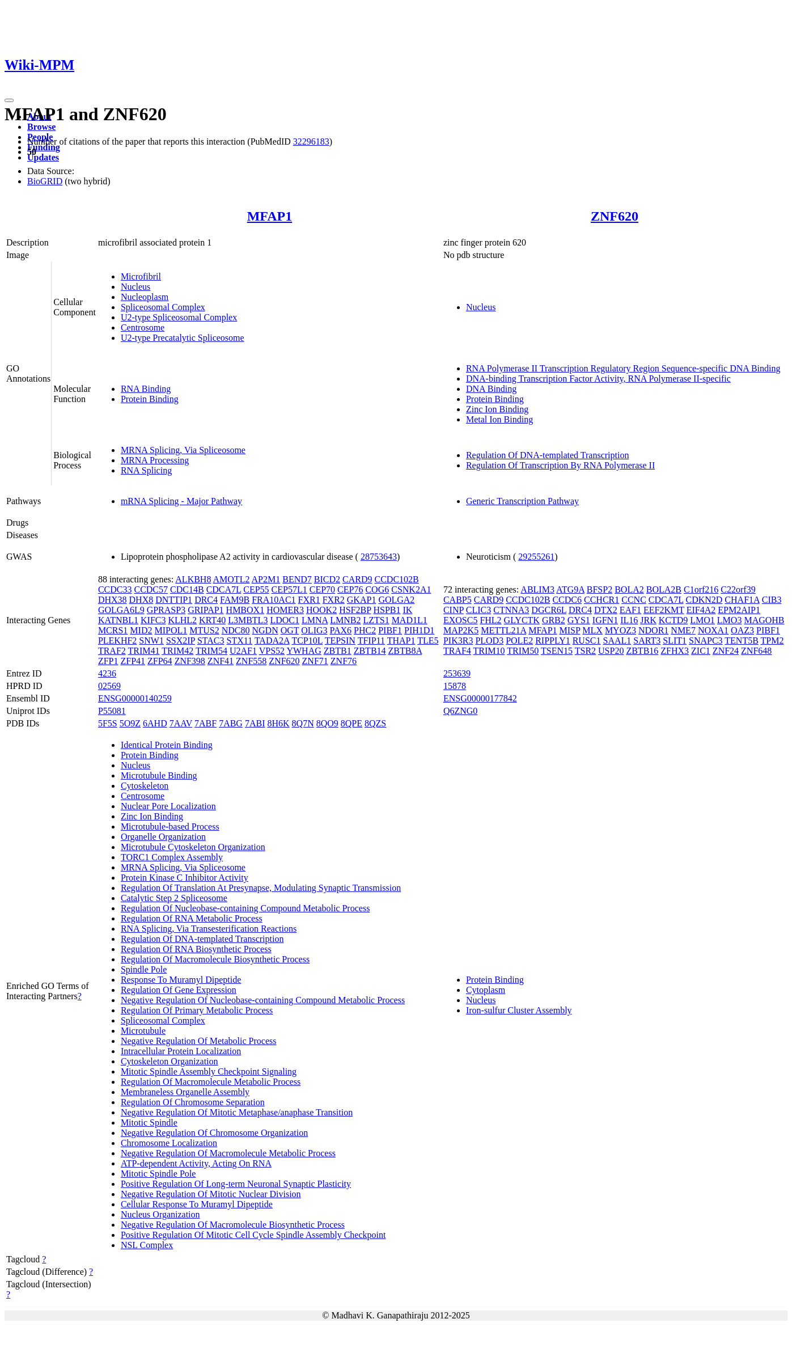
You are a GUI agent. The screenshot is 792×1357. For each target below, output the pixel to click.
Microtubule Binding (159, 775)
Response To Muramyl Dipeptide (181, 979)
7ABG (231, 723)
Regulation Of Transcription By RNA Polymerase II (560, 465)
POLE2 (519, 640)
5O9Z (130, 723)
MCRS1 (113, 630)
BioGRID (44, 181)
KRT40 (212, 620)
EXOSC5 (460, 620)
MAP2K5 (460, 630)
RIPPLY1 (552, 640)
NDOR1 (653, 630)
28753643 (379, 556)
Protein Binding (150, 399)
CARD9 (357, 579)
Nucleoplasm (144, 297)
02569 (109, 686)
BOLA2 (629, 589)
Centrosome (142, 327)
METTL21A (503, 630)
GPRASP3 (166, 610)
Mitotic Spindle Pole (158, 1173)
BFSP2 (599, 589)
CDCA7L (224, 589)
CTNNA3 (511, 610)
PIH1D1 (419, 630)
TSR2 (585, 651)
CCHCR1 (601, 599)
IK (408, 610)
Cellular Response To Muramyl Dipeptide (197, 1204)
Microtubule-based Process (170, 826)
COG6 (377, 589)
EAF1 (630, 610)
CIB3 (772, 599)
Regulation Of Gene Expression (178, 990)
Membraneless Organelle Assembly (185, 1092)
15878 (454, 686)
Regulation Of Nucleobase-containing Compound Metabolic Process (245, 908)
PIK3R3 (458, 640)
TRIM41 (144, 651)
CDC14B (187, 589)
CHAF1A (742, 599)
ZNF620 (614, 216)
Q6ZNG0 (460, 711)
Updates (43, 157)
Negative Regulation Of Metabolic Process (199, 1041)
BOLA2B (663, 589)
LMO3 (729, 620)
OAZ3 (742, 630)
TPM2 (772, 640)
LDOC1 (284, 620)
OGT (290, 630)
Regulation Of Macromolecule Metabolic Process (210, 1082)
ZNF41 (220, 661)
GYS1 (578, 620)
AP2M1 (266, 579)
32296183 (311, 141)
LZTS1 (376, 620)
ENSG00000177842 (480, 698)
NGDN (265, 630)
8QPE (351, 723)
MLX (592, 630)
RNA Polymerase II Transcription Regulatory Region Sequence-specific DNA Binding (623, 368)
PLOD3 (489, 640)
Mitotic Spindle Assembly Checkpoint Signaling (209, 1071)
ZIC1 (700, 651)
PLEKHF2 (117, 640)
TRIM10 (489, 651)
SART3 (646, 640)
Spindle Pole (144, 969)
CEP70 (322, 589)
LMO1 (702, 620)
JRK (648, 620)
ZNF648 (756, 651)
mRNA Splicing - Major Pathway (181, 501)
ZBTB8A (405, 651)
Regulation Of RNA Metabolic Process (191, 918)
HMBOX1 (245, 610)
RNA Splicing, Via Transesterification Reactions (209, 928)
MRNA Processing (155, 460)
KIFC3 (153, 620)
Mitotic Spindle (149, 1122)
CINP (453, 610)
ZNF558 (251, 661)
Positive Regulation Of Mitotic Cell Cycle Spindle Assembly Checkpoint (253, 1235)
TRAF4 (457, 651)
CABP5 (457, 599)
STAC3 (211, 640)
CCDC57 (151, 589)
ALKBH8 (193, 579)
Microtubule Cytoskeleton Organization (193, 847)
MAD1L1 (409, 620)
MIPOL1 (170, 630)
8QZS (375, 723)
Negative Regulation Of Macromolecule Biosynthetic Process (233, 1224)
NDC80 (236, 630)
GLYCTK (522, 620)
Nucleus (135, 286)
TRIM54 (211, 651)
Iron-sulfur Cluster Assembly (519, 1010)
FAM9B (234, 599)
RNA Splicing (146, 470)
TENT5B (742, 640)
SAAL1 (617, 640)
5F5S (107, 723)
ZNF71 (315, 661)
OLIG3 (314, 630)
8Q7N (303, 723)
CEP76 (350, 589)
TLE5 (427, 640)
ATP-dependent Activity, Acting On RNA (196, 1163)
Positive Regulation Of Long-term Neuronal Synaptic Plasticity (236, 1184)
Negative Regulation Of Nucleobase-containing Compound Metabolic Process (263, 1000)
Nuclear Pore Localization (168, 806)
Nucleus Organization (160, 1214)
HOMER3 (285, 610)
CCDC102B (396, 579)
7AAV (181, 723)
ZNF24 (726, 651)
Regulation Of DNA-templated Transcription (547, 455)
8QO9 (327, 723)
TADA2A (272, 640)
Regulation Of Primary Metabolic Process (197, 1010)
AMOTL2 (231, 579)
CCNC (633, 599)
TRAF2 (112, 651)
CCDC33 (115, 589)
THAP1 (401, 640)
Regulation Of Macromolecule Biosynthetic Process (215, 959)
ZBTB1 (337, 651)
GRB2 (553, 620)
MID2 (141, 630)
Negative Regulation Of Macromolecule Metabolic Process (228, 1153)
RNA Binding (146, 389)
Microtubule (143, 1030)
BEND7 (297, 579)
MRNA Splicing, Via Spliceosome (183, 450)
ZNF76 (344, 661)
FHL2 (490, 620)
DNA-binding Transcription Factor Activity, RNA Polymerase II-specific (598, 378)
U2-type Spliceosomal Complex (179, 317)
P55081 (112, 711)
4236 (107, 673)
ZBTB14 (370, 651)
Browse (41, 127)
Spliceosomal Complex (163, 307)
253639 (457, 673)
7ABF (205, 723)
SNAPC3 (706, 640)
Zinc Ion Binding (497, 409)
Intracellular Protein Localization (181, 1051)
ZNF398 (190, 661)
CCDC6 (567, 599)
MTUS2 (204, 630)
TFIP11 (371, 640)
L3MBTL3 (248, 620)
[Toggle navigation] (9, 100)
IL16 (629, 620)
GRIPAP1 (205, 610)
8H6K (278, 723)
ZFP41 (132, 661)
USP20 (611, 651)
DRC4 (206, 599)
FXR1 (309, 599)
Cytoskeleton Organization (169, 1061)
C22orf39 (738, 589)
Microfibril (141, 276)
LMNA (315, 620)
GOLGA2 (396, 599)
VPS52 (272, 651)
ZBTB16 (642, 651)
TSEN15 (557, 651)
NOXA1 (713, 630)
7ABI (255, 723)
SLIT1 (675, 640)
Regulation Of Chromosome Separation (193, 1102)
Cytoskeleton (144, 785)
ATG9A (570, 589)
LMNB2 (345, 620)
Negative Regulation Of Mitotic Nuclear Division (211, 1194)
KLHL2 (182, 620)
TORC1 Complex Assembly (172, 857)
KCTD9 (673, 620)
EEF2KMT (663, 610)
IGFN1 (605, 620)
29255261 (536, 556)
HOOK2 (321, 610)
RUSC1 (587, 640)
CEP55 (256, 589)
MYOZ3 (620, 630)
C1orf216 (701, 589)
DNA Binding (491, 389)
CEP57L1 (289, 589)
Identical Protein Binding (167, 745)
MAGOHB (764, 620)
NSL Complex (147, 1245)
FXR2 (334, 599)
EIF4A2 (701, 610)
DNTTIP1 (173, 599)
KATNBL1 (118, 620)
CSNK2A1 (411, 589)
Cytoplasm (485, 990)
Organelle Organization (163, 837)
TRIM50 (523, 651)
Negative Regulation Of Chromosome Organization (214, 1133)
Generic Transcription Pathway (522, 501)
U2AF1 (243, 651)
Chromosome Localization (169, 1143)
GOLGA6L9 (121, 610)
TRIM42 (177, 651)
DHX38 (112, 599)
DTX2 (605, 610)
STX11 (240, 640)
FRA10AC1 (273, 599)
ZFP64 (159, 661)
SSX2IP (180, 640)
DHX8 (141, 599)
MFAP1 (270, 216)
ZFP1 (108, 661)
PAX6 (341, 630)
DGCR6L (548, 610)
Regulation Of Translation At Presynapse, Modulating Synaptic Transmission (261, 888)
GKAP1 (361, 599)
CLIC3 (478, 610)
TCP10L (307, 640)
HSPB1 (386, 610)
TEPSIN (340, 640)
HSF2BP (355, 610)
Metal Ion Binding (499, 419)
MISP (570, 630)
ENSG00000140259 (135, 698)
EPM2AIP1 (739, 610)
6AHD (155, 723)
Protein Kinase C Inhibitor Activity (184, 877)
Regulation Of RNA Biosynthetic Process (196, 949)
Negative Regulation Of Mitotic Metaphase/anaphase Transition (237, 1112)
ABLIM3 (537, 589)
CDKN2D (703, 599)
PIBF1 (390, 630)
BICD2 (327, 579)
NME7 (683, 630)
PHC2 (365, 630)
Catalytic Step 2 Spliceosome (174, 898)
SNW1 (151, 640)
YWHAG (303, 651)
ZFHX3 (674, 651)
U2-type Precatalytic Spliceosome (182, 338)
